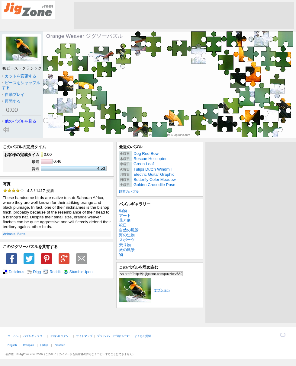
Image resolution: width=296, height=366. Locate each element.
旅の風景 (127, 249)
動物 (123, 210)
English (12, 345)
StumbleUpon (81, 272)
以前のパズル (129, 191)
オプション (144, 290)
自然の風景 (129, 230)
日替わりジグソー (60, 336)
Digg (37, 272)
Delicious (16, 272)
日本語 (44, 345)
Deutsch (60, 345)
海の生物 (127, 235)
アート (125, 215)
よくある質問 (142, 336)
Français (28, 345)
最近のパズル (131, 147)
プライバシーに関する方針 (113, 336)
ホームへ (13, 336)
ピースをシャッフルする (21, 85)
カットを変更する (19, 76)
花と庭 (125, 220)
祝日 (123, 225)
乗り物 (125, 245)
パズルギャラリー (134, 204)
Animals (9, 234)
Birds (21, 234)
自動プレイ (13, 94)
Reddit (55, 272)
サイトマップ (84, 336)
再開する (11, 101)
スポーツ (127, 239)
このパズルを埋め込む (138, 267)
